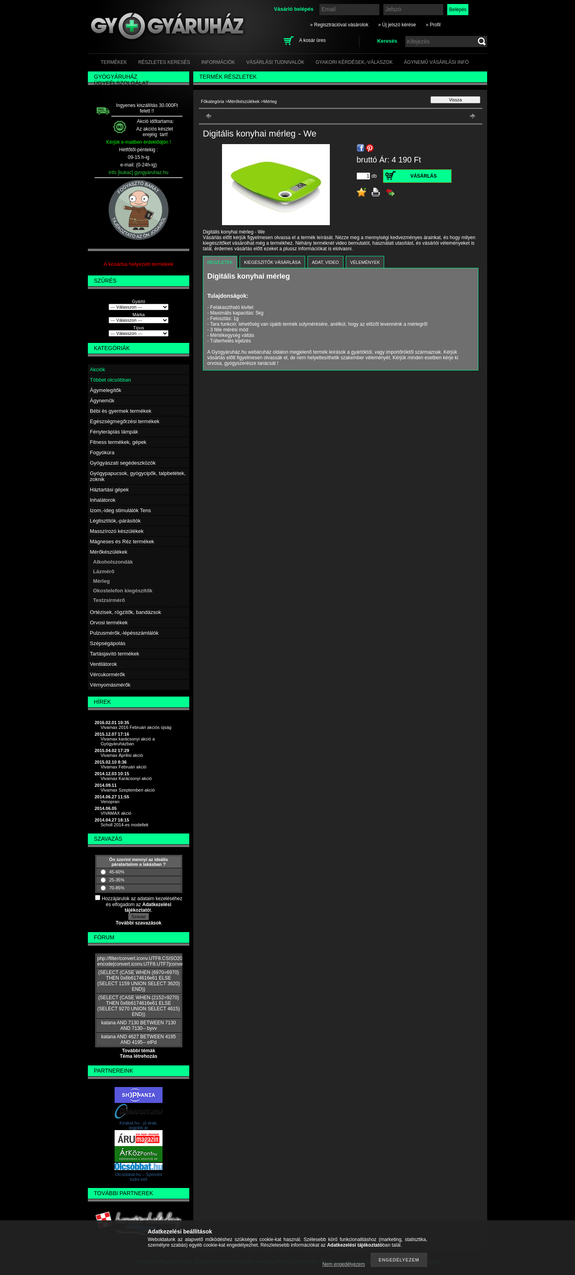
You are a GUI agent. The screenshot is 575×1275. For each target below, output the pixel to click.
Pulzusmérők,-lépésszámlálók (124, 633)
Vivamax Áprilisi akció (122, 755)
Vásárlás (423, 176)
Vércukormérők (107, 674)
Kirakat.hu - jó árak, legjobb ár (138, 1125)
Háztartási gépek (109, 490)
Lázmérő (103, 571)
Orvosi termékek (109, 623)
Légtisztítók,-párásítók (115, 521)
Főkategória (212, 101)
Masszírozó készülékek (116, 531)
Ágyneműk (102, 401)
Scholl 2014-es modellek (125, 824)
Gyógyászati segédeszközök (123, 463)
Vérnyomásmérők (110, 685)
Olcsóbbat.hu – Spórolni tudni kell (138, 1177)
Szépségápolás (107, 643)
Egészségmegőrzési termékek (124, 421)
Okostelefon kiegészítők (123, 591)
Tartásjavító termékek (114, 654)
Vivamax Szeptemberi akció (128, 790)
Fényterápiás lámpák (114, 432)
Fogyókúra (102, 452)
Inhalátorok (102, 500)
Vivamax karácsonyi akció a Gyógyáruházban (128, 741)
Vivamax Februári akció (124, 766)
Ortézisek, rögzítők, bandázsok (125, 612)
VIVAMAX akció (116, 813)
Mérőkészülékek (108, 552)
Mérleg (101, 581)
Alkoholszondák (113, 562)
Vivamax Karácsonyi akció (126, 778)
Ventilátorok (103, 664)
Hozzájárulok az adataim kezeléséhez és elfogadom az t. (142, 904)
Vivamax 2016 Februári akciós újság (136, 727)
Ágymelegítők (105, 390)
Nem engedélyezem (343, 1264)
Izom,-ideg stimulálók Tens (120, 510)
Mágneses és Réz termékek (122, 541)
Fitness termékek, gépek (118, 442)
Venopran (110, 801)
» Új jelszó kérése (397, 25)
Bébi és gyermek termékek (120, 411)
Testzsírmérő (109, 600)
